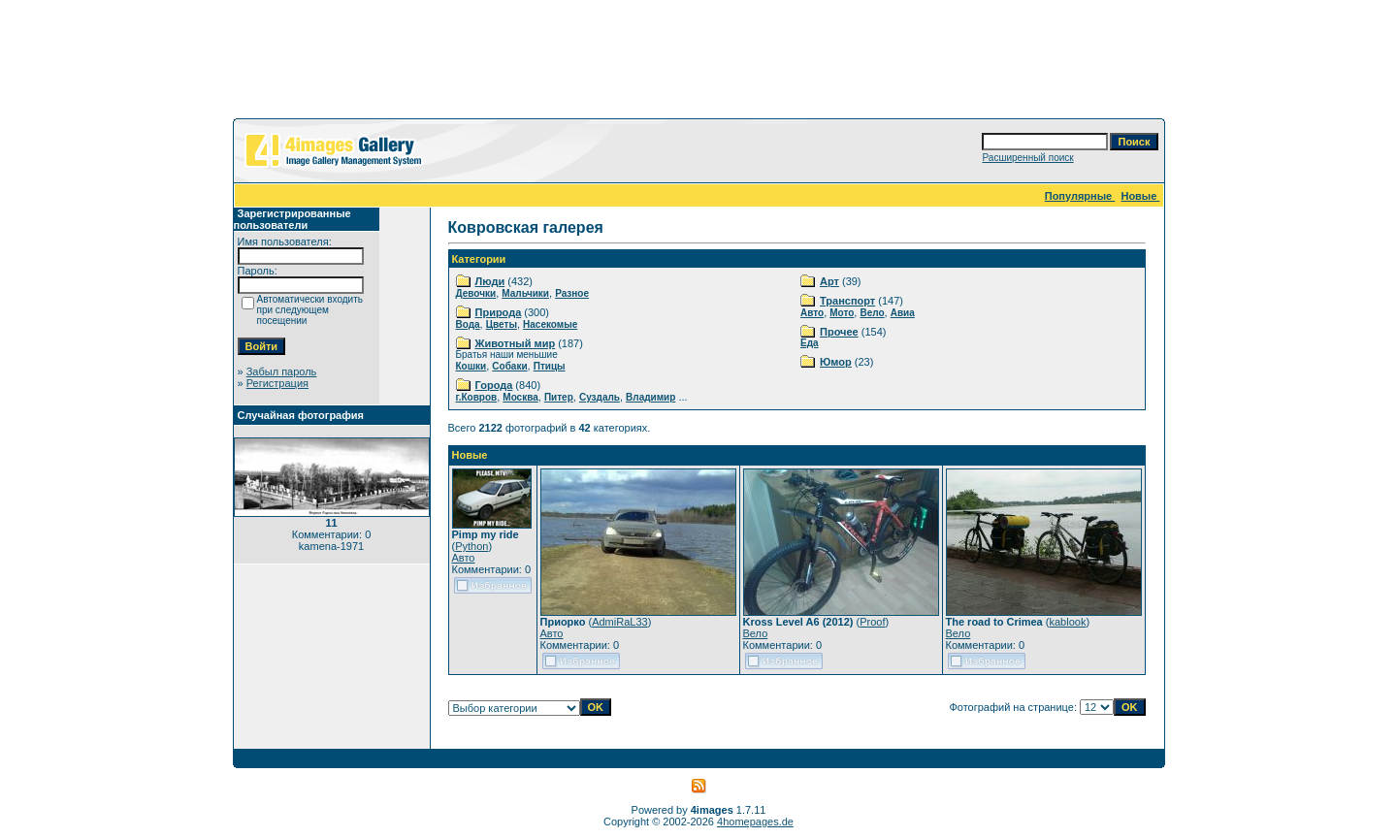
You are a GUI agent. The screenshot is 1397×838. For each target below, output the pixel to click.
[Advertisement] (698, 63)
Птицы (550, 366)
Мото (841, 312)
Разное (572, 293)
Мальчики (525, 293)
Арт (829, 281)
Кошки (471, 366)
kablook (1067, 622)
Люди (490, 281)
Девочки (476, 293)
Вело (872, 312)
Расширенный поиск (1027, 157)
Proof (872, 622)
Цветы (501, 324)
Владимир (650, 397)
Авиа (903, 312)
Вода (468, 324)
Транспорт (847, 300)
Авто (812, 312)
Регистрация (277, 383)
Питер (558, 397)
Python (471, 546)
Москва (520, 397)
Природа (498, 312)
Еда (809, 343)
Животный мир (515, 343)
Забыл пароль (281, 371)
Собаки (509, 366)
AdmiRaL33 (619, 622)
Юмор (836, 362)
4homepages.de (755, 821)
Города (494, 385)
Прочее (839, 332)
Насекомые (550, 324)
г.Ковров (477, 397)
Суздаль (599, 397)
